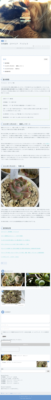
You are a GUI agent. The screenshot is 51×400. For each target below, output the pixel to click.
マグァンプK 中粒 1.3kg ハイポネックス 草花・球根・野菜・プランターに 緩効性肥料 (22, 252)
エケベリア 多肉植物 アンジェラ (10, 231)
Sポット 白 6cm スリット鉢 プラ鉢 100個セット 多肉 (15, 244)
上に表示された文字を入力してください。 (11, 339)
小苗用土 (47, 143)
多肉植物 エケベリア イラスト (9, 381)
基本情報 (7, 63)
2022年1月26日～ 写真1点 (12, 69)
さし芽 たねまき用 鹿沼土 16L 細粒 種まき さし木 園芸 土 (15, 240)
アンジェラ (4, 263)
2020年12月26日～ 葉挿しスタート (14, 66)
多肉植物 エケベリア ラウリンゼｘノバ (11, 380)
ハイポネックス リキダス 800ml (10, 257)
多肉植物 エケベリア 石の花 (9, 377)
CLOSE (45, 59)
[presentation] (10, 349)
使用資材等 (7, 71)
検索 (2, 369)
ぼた (2, 40)
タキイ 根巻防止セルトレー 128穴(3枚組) (12, 236)
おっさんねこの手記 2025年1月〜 (10, 378)
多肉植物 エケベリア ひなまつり (10, 383)
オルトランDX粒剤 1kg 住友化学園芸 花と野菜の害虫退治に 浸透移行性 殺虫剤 (20, 248)
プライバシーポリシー (24, 396)
